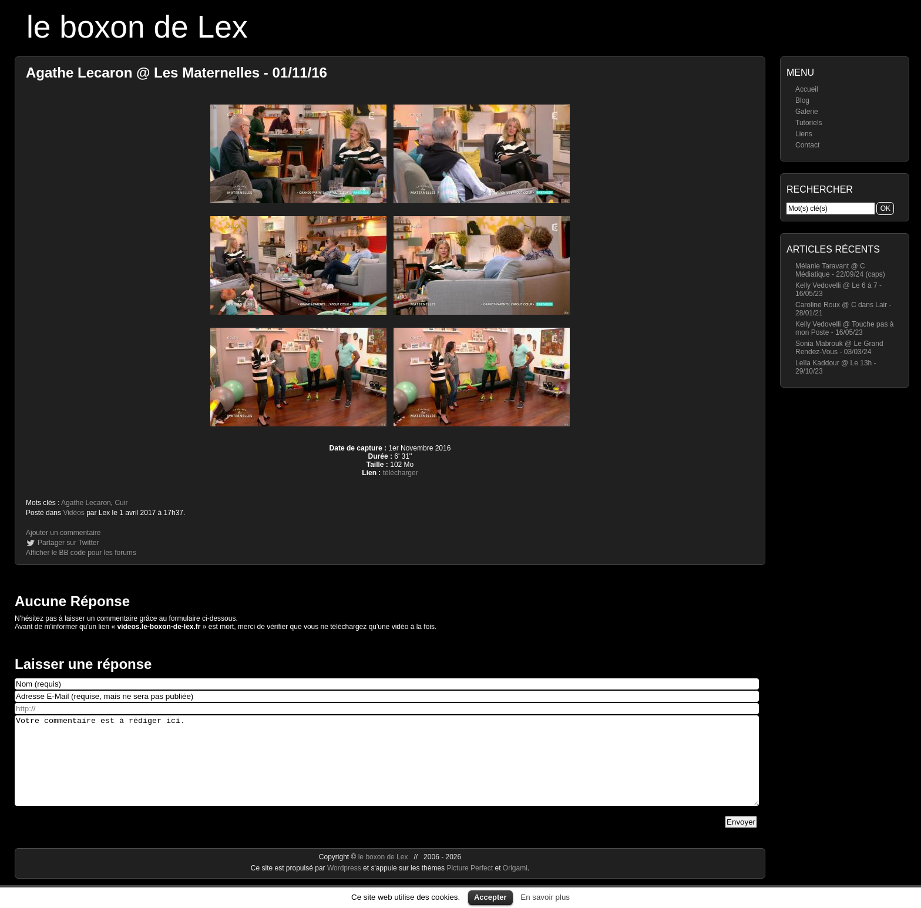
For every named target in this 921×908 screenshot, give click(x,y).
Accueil (806, 89)
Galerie (806, 111)
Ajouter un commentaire (63, 533)
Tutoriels (808, 123)
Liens (803, 134)
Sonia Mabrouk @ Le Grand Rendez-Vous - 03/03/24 (839, 347)
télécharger (400, 473)
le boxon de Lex (137, 26)
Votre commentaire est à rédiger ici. (387, 769)
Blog (802, 100)
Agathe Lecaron (86, 503)
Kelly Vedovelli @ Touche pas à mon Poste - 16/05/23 (844, 328)
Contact (807, 145)
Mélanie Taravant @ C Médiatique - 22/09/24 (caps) (840, 270)
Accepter (490, 897)
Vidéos (73, 513)
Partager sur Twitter (68, 543)
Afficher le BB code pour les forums (81, 553)
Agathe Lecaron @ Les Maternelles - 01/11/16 (176, 72)
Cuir (121, 503)
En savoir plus (545, 897)
